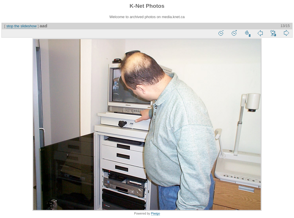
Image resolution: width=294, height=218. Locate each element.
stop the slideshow (21, 26)
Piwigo (155, 213)
